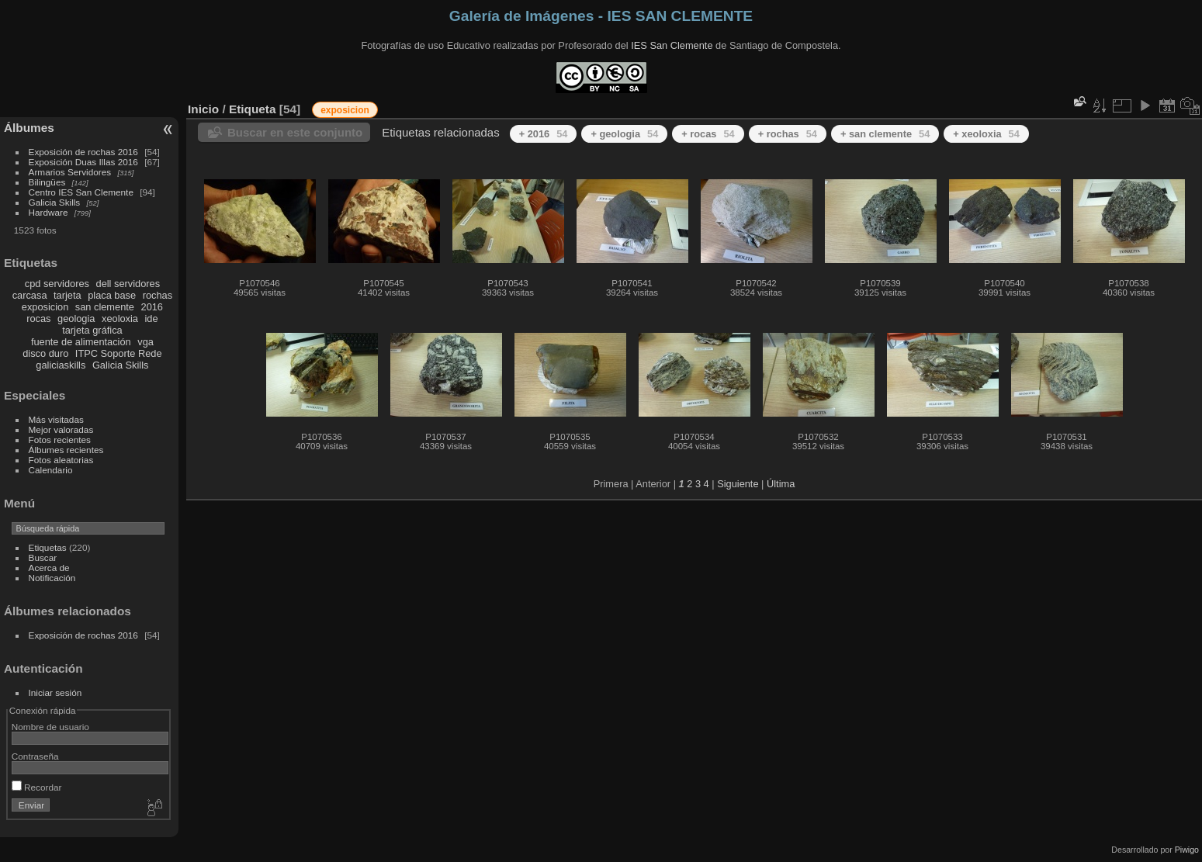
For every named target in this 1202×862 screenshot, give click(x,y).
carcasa (29, 295)
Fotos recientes (60, 439)
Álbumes (29, 127)
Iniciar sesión (55, 692)
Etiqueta (252, 109)
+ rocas (707, 134)
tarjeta (67, 295)
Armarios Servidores (70, 172)
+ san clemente (885, 134)
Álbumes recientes (66, 450)
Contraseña (35, 756)
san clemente (104, 307)
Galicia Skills (55, 202)
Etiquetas (48, 547)
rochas (157, 295)
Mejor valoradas (61, 429)
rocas (38, 318)
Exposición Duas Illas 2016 (83, 162)
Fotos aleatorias (61, 460)
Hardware (48, 212)
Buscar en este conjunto (294, 132)
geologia (76, 318)
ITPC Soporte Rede (118, 353)
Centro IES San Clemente (81, 192)
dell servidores (128, 283)
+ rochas (787, 134)
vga (145, 342)
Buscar (43, 557)
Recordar (37, 787)
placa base (112, 295)
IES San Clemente (671, 45)
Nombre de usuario (50, 727)
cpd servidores (57, 283)
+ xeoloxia (986, 134)
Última (781, 484)
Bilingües (47, 182)
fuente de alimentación (81, 342)
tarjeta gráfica (92, 330)
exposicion (45, 307)
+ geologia (624, 134)
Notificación (52, 578)
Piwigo (1187, 849)
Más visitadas (56, 419)
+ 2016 (543, 134)
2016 (152, 307)
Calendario (51, 470)
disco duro (45, 353)
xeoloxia (120, 318)
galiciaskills (60, 365)
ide (151, 318)
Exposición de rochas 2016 (83, 152)
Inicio (203, 109)
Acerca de (49, 568)
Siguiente (737, 484)
